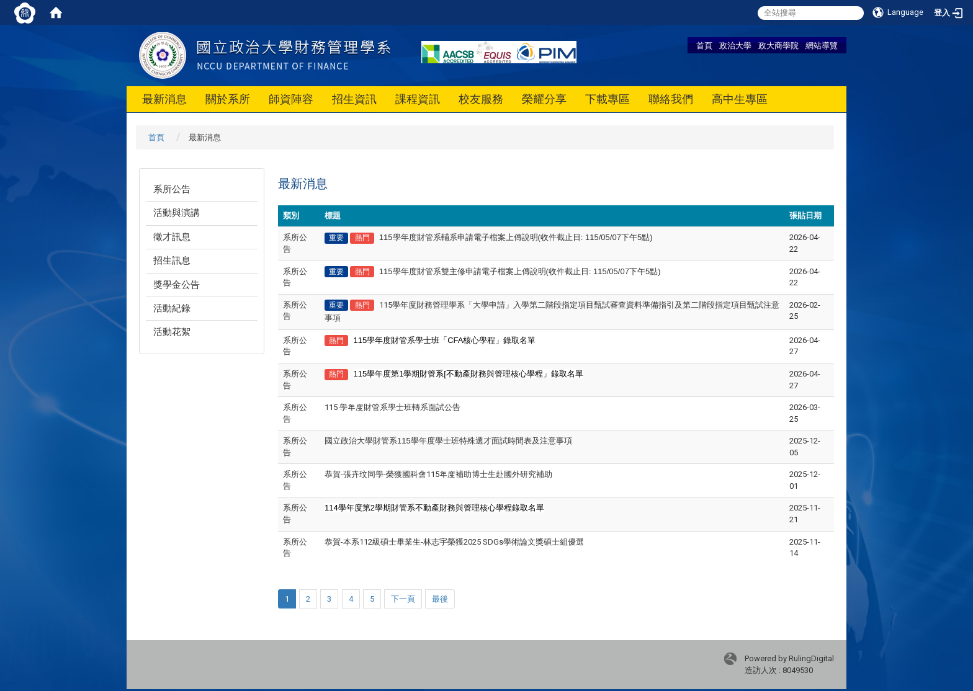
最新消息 (164, 98)
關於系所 (227, 98)
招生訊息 (172, 260)
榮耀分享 (544, 98)
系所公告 (172, 189)
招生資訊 (354, 98)
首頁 (704, 45)
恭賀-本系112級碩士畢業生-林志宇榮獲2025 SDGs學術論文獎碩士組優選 (454, 541)
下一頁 (403, 599)
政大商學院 (778, 45)
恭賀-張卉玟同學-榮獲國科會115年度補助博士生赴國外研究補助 (438, 474)
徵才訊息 (172, 237)
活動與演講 (176, 212)
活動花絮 (172, 331)
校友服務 (481, 98)
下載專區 (607, 98)
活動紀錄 (172, 308)
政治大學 (735, 45)
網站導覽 (821, 45)
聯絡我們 (670, 98)
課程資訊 (417, 98)
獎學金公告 (176, 284)
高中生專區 (740, 98)
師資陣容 (291, 98)
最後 (440, 599)
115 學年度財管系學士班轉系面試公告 (392, 407)
